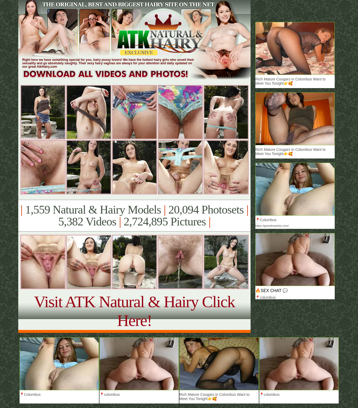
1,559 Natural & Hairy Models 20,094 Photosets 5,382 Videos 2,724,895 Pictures (134, 216)
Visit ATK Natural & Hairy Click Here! (134, 311)
